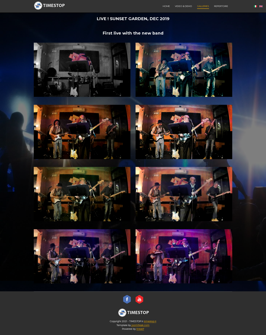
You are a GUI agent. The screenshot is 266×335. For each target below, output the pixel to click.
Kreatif (140, 328)
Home (166, 6)
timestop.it (150, 321)
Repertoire (221, 6)
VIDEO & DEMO (183, 6)
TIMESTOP (133, 312)
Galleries (203, 6)
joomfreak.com (140, 325)
